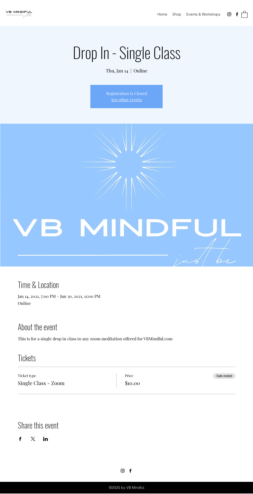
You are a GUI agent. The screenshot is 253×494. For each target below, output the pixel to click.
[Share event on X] (32, 439)
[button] (244, 14)
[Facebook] (237, 14)
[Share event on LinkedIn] (45, 439)
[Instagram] (229, 14)
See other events (126, 99)
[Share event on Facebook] (20, 439)
